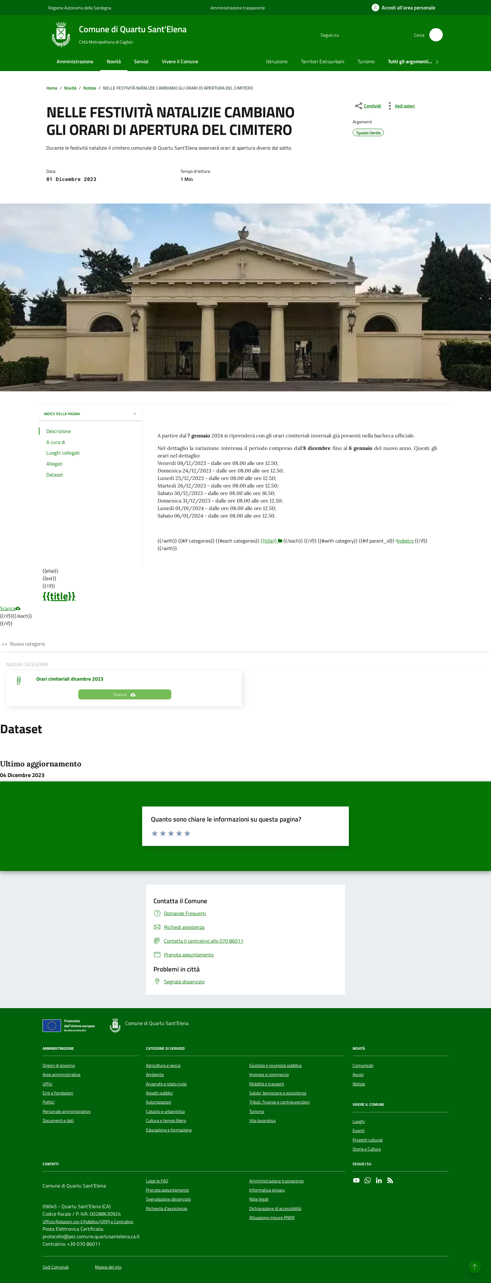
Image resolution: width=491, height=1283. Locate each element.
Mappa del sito (108, 1267)
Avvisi (358, 1074)
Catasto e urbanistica (165, 1111)
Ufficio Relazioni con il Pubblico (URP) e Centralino (88, 1222)
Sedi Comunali (56, 1267)
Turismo (366, 61)
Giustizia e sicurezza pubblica (275, 1065)
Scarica (10, 608)
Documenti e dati (58, 1120)
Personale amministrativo (66, 1111)
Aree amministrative (61, 1074)
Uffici (47, 1083)
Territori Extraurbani (322, 61)
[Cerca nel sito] (436, 35)
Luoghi (359, 1121)
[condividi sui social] (367, 106)
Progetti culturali (368, 1139)
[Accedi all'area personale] (403, 7)
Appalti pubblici (159, 1093)
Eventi (358, 1130)
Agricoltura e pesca (163, 1065)
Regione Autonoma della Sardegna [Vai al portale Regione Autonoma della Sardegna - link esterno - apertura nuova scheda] (79, 7)
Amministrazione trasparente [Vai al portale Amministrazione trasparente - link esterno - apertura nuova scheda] (237, 7)
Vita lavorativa (262, 1120)
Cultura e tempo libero (166, 1120)
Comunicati (363, 1065)
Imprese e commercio (269, 1074)
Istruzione (276, 61)
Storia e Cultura (367, 1149)
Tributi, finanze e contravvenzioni (279, 1102)
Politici (48, 1102)
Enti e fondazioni (58, 1093)
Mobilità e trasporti (266, 1083)
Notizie (359, 1083)
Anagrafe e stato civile (166, 1083)
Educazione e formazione (169, 1129)
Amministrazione (75, 61)
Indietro (404, 540)
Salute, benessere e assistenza (277, 1093)
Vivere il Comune (180, 61)
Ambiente (155, 1074)
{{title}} (59, 596)
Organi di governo (59, 1065)
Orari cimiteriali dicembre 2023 (69, 679)
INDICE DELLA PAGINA (90, 414)
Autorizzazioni (158, 1102)
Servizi (141, 61)
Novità (114, 61)
